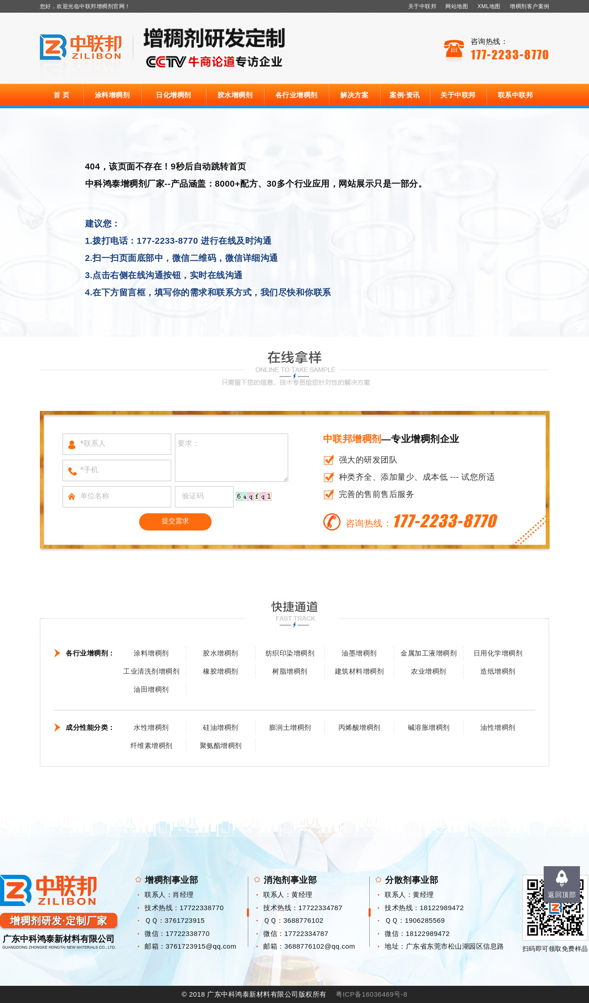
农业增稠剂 (428, 671)
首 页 (61, 95)
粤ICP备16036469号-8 (371, 994)
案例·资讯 (405, 95)
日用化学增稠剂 (498, 653)
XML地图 (489, 6)
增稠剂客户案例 (530, 6)
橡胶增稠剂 (220, 671)
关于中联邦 (422, 6)
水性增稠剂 (151, 727)
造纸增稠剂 (498, 671)
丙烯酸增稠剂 (359, 727)
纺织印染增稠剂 (290, 653)
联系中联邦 (515, 95)
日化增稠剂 (173, 95)
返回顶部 (562, 894)
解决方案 (354, 95)
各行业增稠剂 (296, 95)
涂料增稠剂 (112, 95)
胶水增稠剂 (235, 95)
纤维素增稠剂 (151, 745)
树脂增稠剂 (290, 671)
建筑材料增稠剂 (359, 671)
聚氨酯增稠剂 (221, 745)
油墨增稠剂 (359, 653)
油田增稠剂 (151, 689)
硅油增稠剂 (220, 727)
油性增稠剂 (498, 727)
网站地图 (456, 6)
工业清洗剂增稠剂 (151, 671)
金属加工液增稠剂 (429, 653)
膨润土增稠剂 (290, 727)
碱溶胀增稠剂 (429, 727)
